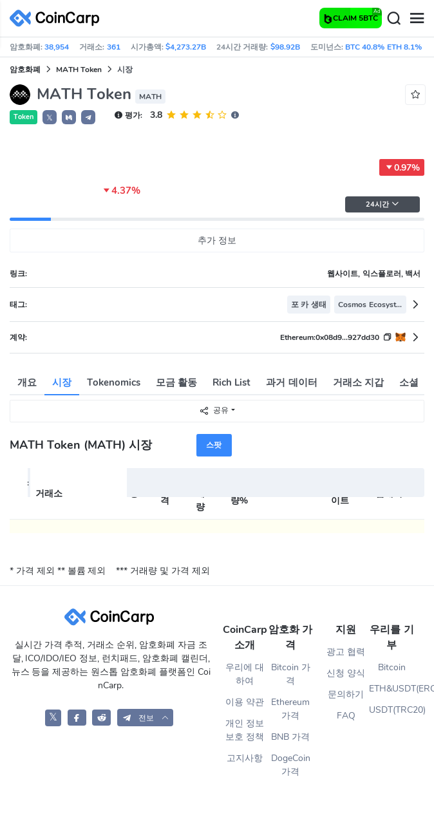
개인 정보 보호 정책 (244, 730)
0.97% (402, 167)
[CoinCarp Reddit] (101, 718)
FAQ (346, 716)
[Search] (393, 18)
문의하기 (346, 694)
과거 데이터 (291, 382)
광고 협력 (345, 652)
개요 (27, 382)
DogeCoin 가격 (290, 765)
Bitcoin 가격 (290, 674)
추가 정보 (217, 240)
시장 (61, 382)
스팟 (214, 445)
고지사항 (245, 758)
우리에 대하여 (244, 674)
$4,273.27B (185, 47)
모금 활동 (176, 382)
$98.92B (285, 47)
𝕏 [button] (49, 118)
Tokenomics (113, 382)
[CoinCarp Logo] (58, 18)
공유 (214, 410)
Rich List (231, 382)
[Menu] (416, 18)
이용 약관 (244, 702)
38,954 (56, 47)
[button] (69, 117)
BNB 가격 (290, 737)
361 (113, 47)
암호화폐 (25, 69)
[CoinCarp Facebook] (77, 718)
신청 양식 (345, 673)
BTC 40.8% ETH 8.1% (383, 47)
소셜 (409, 382)
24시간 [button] (382, 204)
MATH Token (79, 69)
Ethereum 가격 (290, 709)
